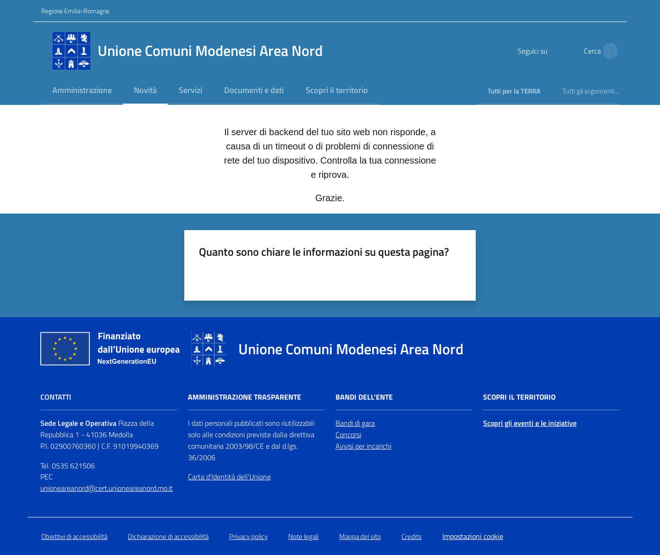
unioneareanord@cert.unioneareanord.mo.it (106, 488)
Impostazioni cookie (472, 536)
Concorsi (348, 434)
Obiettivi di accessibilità (74, 536)
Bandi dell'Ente (364, 397)
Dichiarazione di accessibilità (168, 536)
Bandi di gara (355, 423)
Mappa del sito (360, 536)
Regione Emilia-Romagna (75, 11)
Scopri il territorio (519, 397)
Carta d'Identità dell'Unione (229, 476)
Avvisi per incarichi (363, 445)
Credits (412, 536)
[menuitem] (82, 91)
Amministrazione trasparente (244, 397)
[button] (608, 51)
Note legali (303, 536)
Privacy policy (248, 536)
